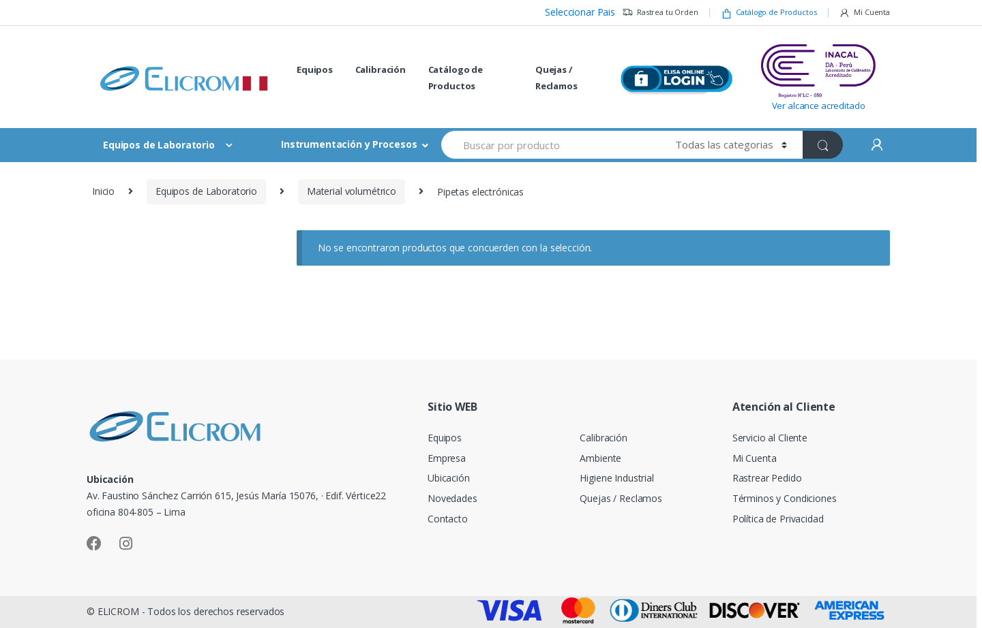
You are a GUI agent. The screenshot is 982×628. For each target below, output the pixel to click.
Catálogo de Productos (769, 12)
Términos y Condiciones (784, 498)
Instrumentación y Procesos (349, 144)
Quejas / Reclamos (556, 77)
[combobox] (550, 145)
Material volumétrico (351, 191)
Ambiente (600, 458)
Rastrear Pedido (767, 477)
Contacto (448, 518)
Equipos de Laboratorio (206, 191)
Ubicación (449, 477)
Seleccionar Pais (580, 11)
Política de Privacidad (778, 518)
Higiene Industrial (616, 477)
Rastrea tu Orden (660, 12)
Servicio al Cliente (769, 437)
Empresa (447, 458)
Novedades (452, 498)
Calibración (380, 69)
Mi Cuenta (864, 12)
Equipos (315, 69)
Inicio (103, 191)
